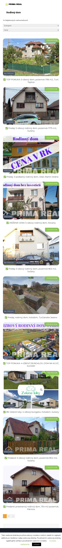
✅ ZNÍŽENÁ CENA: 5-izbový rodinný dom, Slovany (31, 223)
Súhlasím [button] (36, 544)
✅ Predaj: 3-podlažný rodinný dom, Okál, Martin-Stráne (31, 177)
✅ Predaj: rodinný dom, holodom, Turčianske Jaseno (31, 317)
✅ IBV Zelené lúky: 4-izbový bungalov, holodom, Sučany (31, 412)
